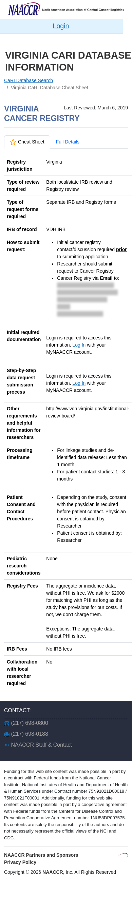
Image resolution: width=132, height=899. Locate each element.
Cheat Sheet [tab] (27, 141)
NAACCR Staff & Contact (41, 745)
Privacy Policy (20, 862)
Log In (79, 345)
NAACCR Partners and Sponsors (41, 855)
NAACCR (52, 872)
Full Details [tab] (67, 141)
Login (61, 26)
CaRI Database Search (28, 80)
